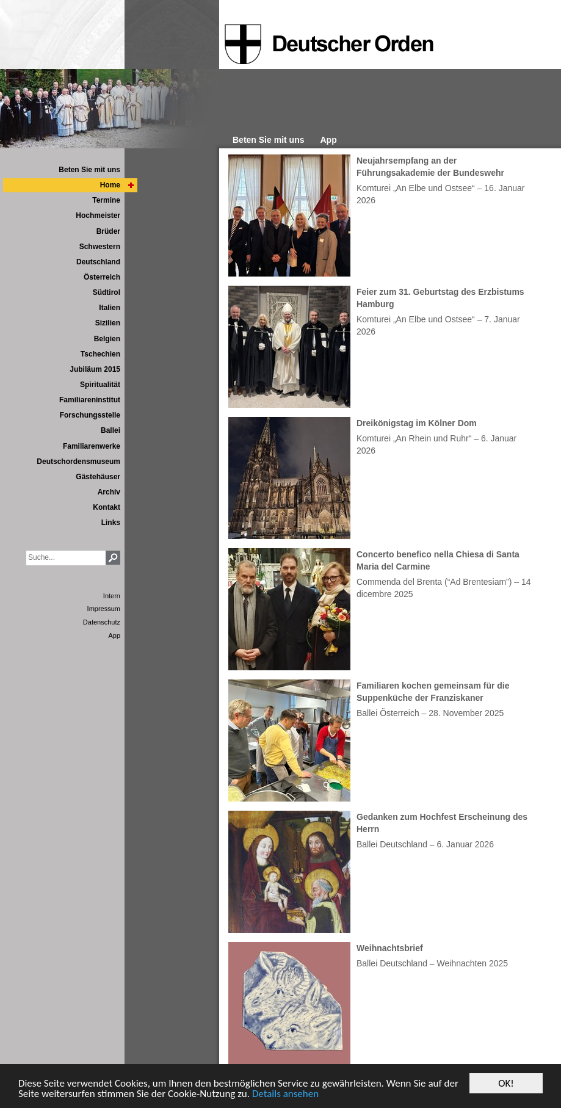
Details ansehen (285, 1093)
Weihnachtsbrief (390, 948)
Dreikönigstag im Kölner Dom (417, 423)
